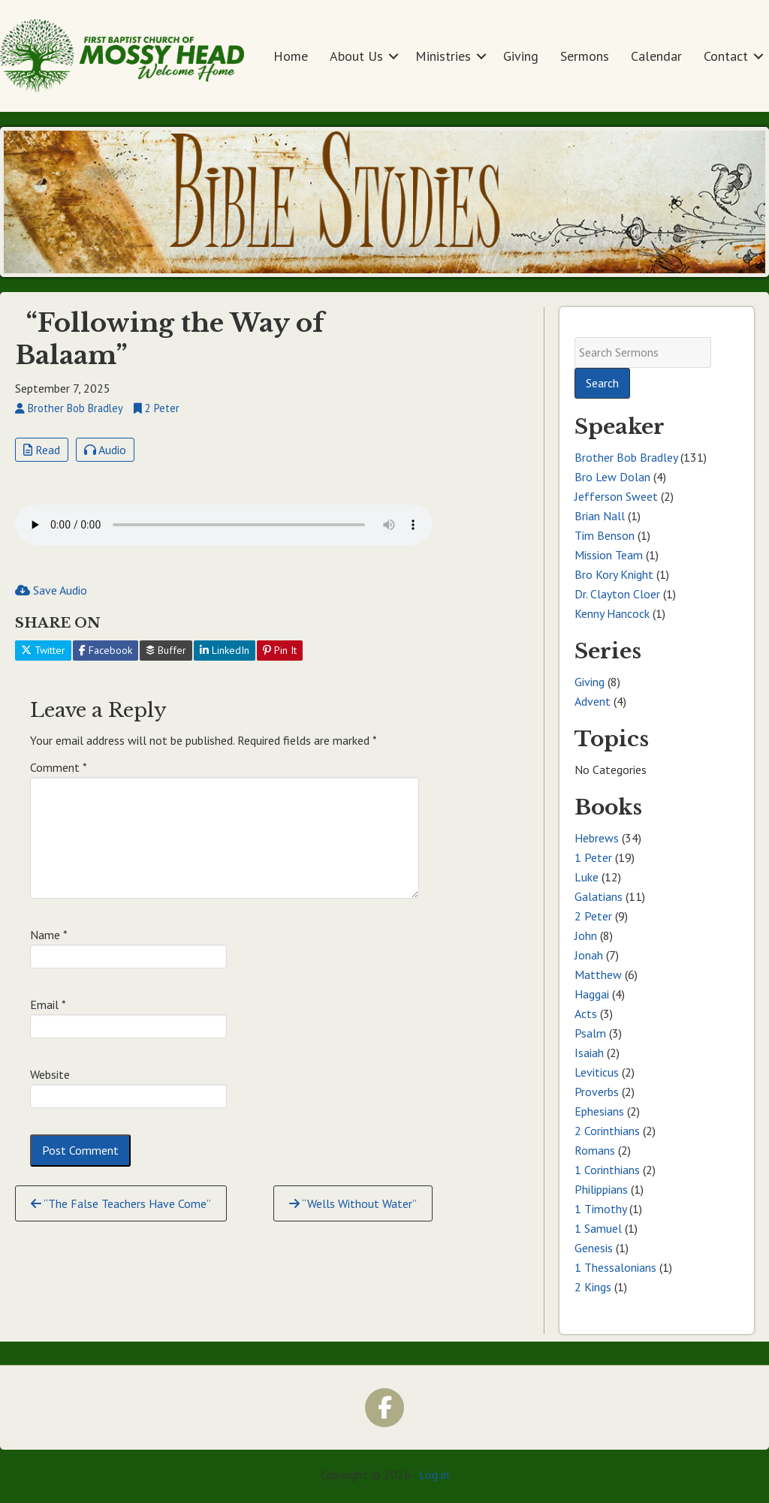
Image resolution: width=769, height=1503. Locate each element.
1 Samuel (598, 1228)
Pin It (280, 650)
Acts (585, 1013)
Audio (105, 449)
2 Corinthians (607, 1130)
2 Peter (593, 915)
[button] (393, 56)
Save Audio (51, 590)
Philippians (601, 1189)
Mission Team (608, 554)
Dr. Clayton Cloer (617, 593)
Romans (594, 1150)
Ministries (443, 56)
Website (50, 1074)
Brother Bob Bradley (625, 457)
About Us (356, 56)
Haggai (591, 993)
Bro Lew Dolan (612, 476)
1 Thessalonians (615, 1267)
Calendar (656, 56)
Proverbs (596, 1091)
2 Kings (592, 1286)
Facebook (105, 650)
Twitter (43, 650)
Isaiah (589, 1052)
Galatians (598, 896)
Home (290, 56)
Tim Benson (604, 535)
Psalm (590, 1033)
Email (48, 1004)
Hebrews (596, 837)
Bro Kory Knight (613, 574)
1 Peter (593, 857)
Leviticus (596, 1072)
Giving (520, 56)
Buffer (166, 650)
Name (49, 934)
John (585, 935)
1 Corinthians (607, 1169)
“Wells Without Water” (353, 1203)
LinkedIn (224, 650)
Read (41, 449)
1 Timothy (600, 1208)
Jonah (588, 954)
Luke (586, 876)
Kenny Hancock (612, 613)
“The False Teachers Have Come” (121, 1203)
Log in (434, 1474)
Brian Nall (599, 515)
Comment (58, 767)
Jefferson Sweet (616, 496)
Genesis (593, 1247)
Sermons (584, 56)
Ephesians (599, 1111)
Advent (592, 701)
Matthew (598, 974)
